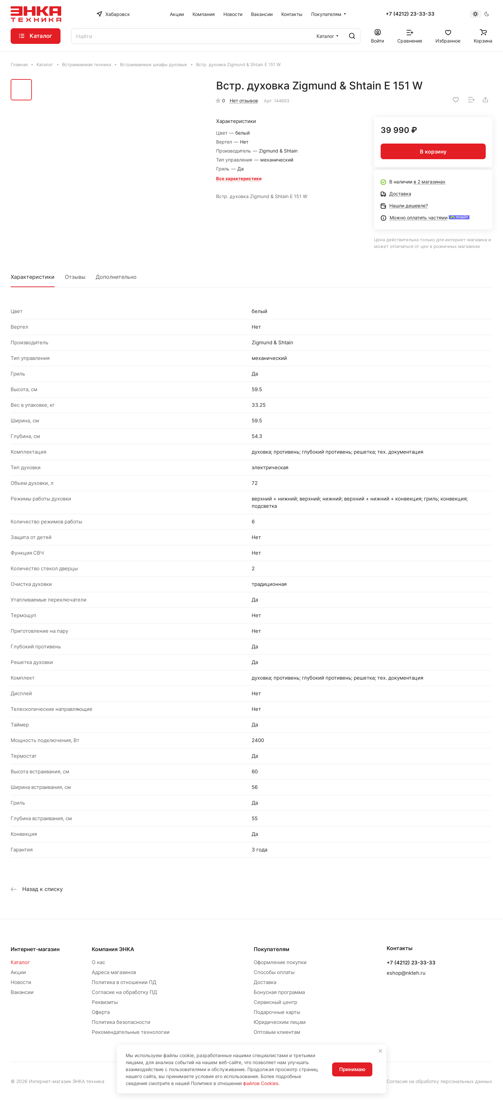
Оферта (101, 1012)
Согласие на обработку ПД (124, 992)
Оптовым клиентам (277, 1032)
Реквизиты (105, 1002)
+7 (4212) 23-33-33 (410, 14)
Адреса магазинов (114, 972)
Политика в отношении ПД (124, 982)
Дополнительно (116, 277)
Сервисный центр (275, 1002)
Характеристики (33, 277)
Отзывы (75, 277)
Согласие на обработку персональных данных (439, 1081)
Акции (18, 972)
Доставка (265, 982)
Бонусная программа (279, 992)
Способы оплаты (274, 972)
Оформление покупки (280, 962)
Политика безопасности (121, 1022)
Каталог (20, 962)
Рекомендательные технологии (131, 1032)
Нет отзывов (244, 100)
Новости (21, 982)
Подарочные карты (277, 1012)
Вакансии (22, 992)
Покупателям (271, 949)
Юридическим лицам (280, 1022)
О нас (98, 962)
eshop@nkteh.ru (406, 973)
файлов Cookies (260, 1083)
